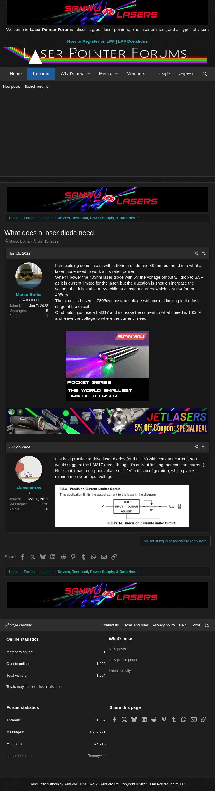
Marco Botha (19, 241)
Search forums (36, 86)
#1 (204, 253)
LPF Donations (133, 41)
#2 (204, 447)
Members (136, 73)
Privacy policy (164, 625)
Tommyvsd (97, 756)
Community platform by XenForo (74, 784)
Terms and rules (136, 625)
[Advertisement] (107, 133)
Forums (41, 73)
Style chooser (18, 625)
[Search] (205, 74)
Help (183, 625)
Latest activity (120, 668)
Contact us (110, 625)
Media (105, 73)
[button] (89, 74)
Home (16, 73)
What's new (71, 73)
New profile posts (123, 658)
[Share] (196, 253)
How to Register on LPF (90, 41)
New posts (11, 86)
